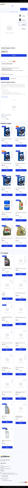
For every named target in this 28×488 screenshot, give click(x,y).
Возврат (2, 469)
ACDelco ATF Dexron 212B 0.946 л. (20, 343)
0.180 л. (24, 281)
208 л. (25, 159)
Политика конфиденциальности (6, 468)
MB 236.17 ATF (4, 416)
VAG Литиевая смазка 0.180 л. (21, 293)
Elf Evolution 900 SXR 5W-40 (6, 138)
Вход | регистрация (22, 1)
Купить (14, 55)
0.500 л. (11, 281)
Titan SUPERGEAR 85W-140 (6, 268)
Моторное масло (6, 11)
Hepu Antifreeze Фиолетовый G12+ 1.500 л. (6, 368)
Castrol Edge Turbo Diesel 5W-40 (21, 213)
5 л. (11, 130)
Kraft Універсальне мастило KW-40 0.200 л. (21, 392)
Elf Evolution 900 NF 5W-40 (20, 163)
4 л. (11, 153)
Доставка (2, 467)
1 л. (11, 151)
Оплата (2, 465)
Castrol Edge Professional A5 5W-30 (7, 318)
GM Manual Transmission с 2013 (6, 441)
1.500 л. (11, 355)
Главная (2, 11)
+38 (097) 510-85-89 (5, 476)
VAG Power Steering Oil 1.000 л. (21, 318)
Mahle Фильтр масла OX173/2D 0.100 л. (19, 417)
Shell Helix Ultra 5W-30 (19, 367)
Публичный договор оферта (5, 466)
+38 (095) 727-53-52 (5, 475)
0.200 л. (24, 380)
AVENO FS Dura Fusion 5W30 (21, 268)
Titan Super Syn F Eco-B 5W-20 (7, 392)
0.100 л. (24, 404)
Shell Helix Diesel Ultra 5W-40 (7, 342)
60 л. (11, 132)
